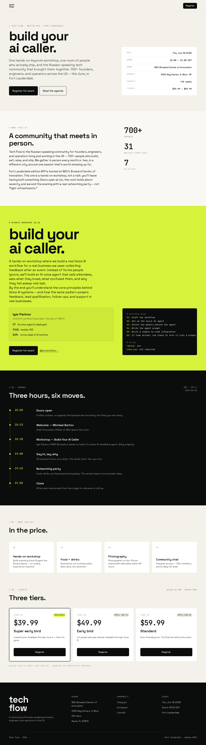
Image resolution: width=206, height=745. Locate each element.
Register (190, 5)
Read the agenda (50, 89)
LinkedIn (121, 709)
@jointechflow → (47, 348)
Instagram (122, 704)
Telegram (122, 699)
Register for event (22, 89)
